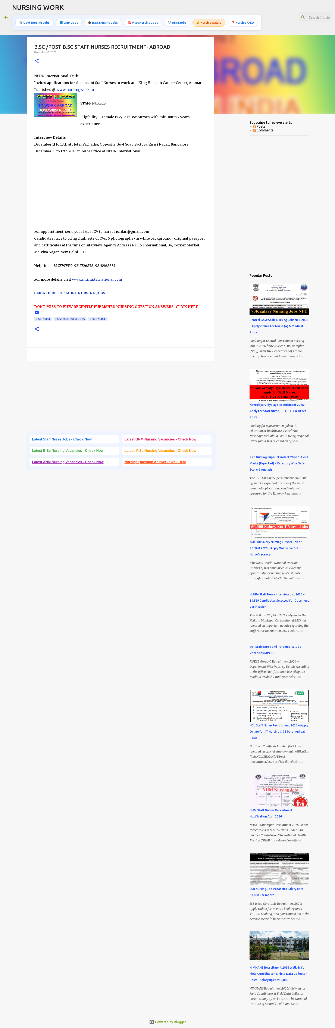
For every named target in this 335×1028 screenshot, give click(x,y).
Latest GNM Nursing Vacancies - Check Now (160, 439)
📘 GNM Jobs (68, 22)
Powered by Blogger (167, 1022)
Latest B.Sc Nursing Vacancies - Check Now (67, 450)
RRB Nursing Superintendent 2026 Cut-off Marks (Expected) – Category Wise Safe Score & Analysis (279, 463)
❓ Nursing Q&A (242, 22)
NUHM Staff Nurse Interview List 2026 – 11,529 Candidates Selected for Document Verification (279, 600)
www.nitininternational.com (97, 279)
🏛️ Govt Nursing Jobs (34, 22)
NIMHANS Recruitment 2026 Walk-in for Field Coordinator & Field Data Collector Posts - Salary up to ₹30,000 (278, 974)
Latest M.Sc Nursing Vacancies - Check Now (160, 450)
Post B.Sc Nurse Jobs (70, 319)
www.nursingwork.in (75, 89)
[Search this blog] (309, 17)
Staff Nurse (98, 319)
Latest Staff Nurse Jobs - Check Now (62, 439)
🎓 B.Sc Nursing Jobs (103, 22)
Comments (263, 130)
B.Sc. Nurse (43, 319)
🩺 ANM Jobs (177, 22)
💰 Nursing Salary (208, 22)
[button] (36, 61)
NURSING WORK (38, 7)
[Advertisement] (120, 198)
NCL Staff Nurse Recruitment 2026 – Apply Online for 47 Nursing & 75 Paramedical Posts (279, 731)
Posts (259, 126)
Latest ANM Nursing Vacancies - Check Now (68, 462)
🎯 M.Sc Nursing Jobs (143, 22)
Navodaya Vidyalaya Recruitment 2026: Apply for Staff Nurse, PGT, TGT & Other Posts (278, 411)
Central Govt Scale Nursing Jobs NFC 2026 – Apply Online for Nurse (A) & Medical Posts (279, 326)
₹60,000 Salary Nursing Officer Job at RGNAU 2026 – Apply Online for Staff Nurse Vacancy (276, 548)
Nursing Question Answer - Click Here (155, 462)
